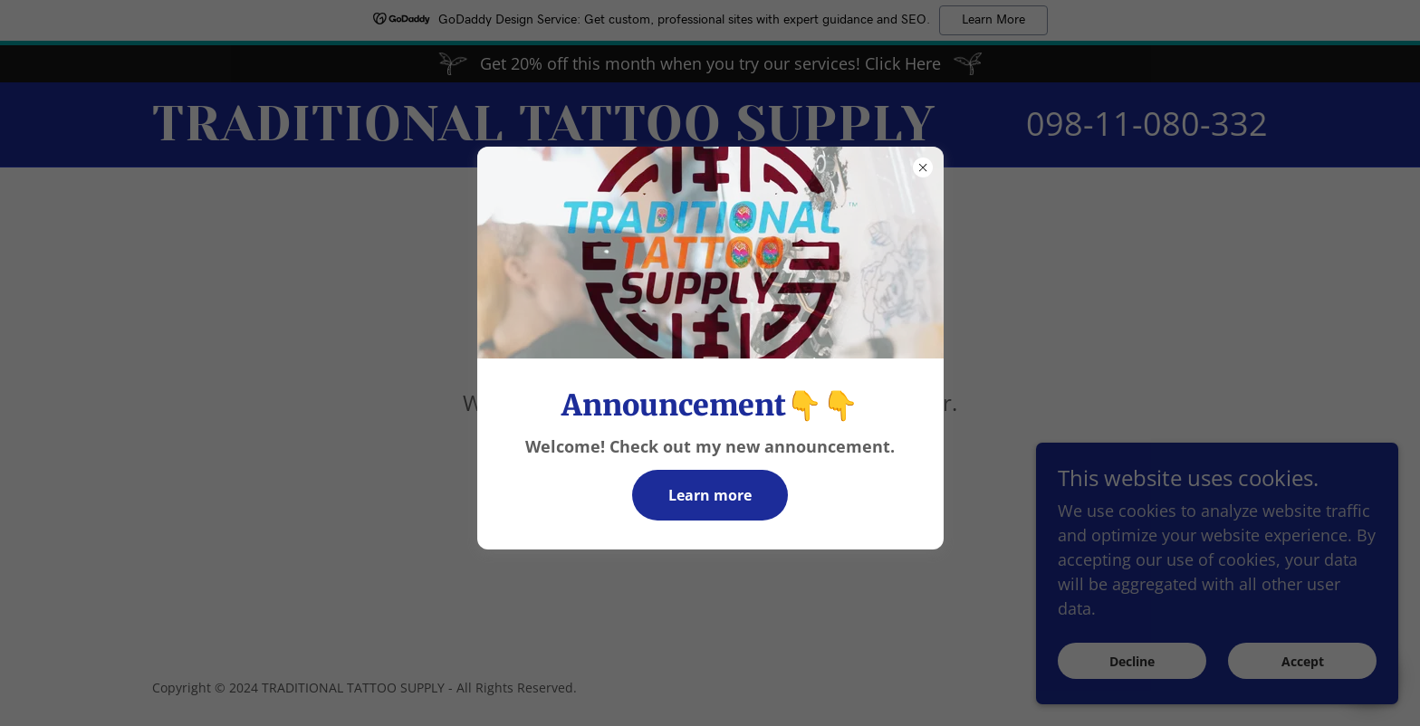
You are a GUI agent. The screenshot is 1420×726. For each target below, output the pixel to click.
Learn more (710, 495)
